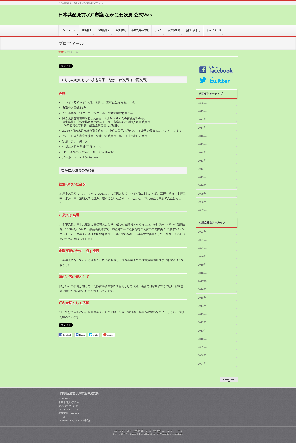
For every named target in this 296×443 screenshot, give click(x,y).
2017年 (202, 127)
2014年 (202, 152)
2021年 (202, 248)
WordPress (130, 433)
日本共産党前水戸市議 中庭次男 (143, 430)
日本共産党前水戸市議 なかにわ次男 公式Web (105, 14)
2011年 (202, 177)
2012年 (202, 168)
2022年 (202, 240)
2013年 (202, 160)
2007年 (202, 210)
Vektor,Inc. (165, 433)
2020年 (202, 103)
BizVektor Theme (147, 433)
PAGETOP (229, 379)
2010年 (202, 185)
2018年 (202, 119)
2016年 (202, 136)
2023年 (202, 231)
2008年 (202, 201)
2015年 (202, 144)
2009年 (202, 193)
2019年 (202, 111)
